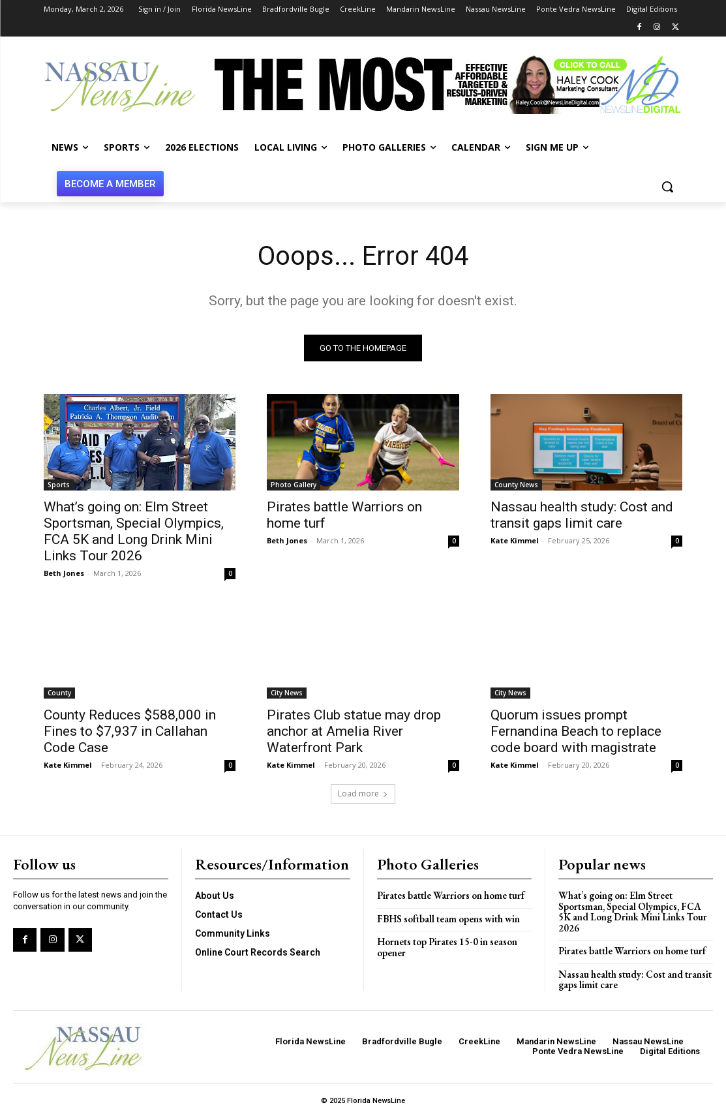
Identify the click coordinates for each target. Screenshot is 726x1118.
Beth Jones (64, 572)
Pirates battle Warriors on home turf (450, 895)
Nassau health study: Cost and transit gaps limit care (582, 514)
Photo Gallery (293, 484)
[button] (667, 186)
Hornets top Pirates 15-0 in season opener (447, 947)
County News (516, 484)
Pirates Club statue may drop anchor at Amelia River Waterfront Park (354, 731)
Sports (59, 484)
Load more (363, 793)
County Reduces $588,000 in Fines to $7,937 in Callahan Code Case (130, 731)
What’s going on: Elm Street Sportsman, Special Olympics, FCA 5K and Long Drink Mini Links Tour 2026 (134, 530)
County (59, 692)
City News (287, 692)
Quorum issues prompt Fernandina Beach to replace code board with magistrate (576, 731)
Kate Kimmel (515, 540)
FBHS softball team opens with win (448, 919)
